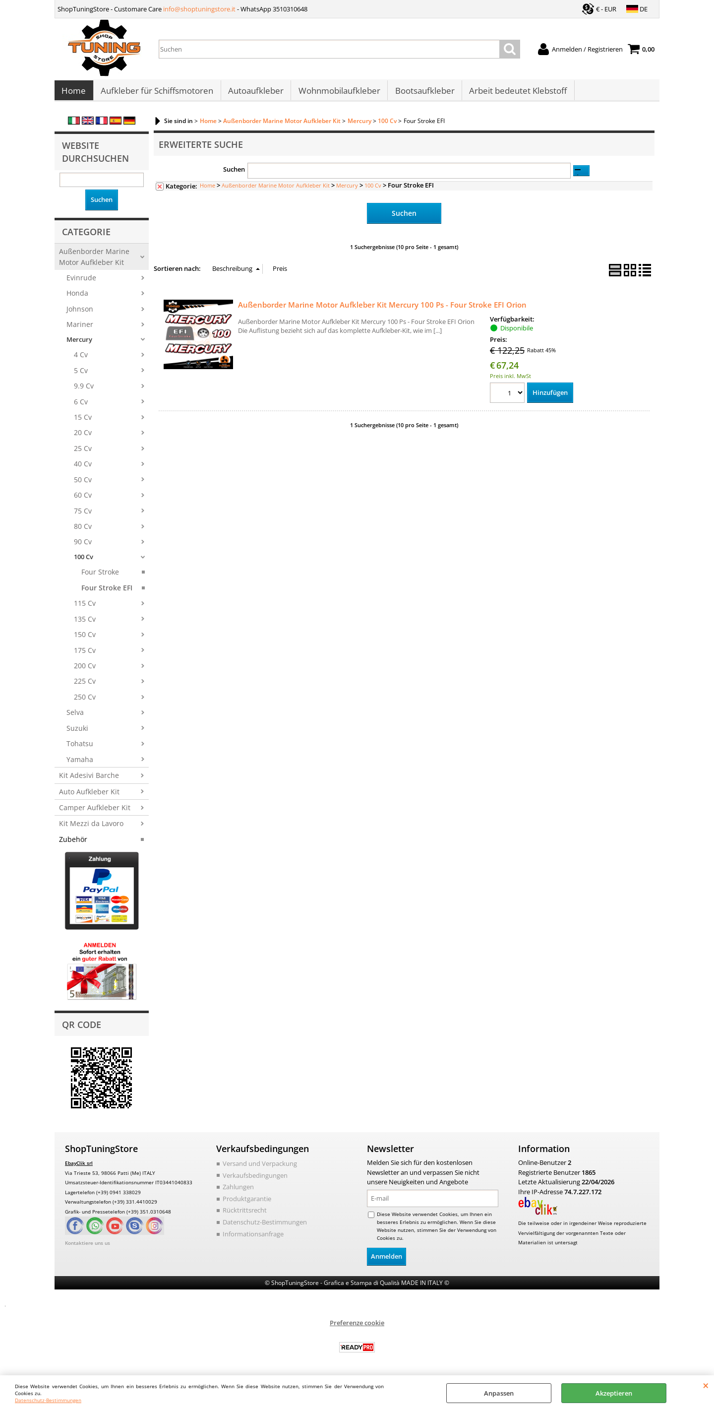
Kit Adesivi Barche (89, 780)
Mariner (79, 329)
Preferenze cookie (357, 1327)
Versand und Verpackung (260, 1168)
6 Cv (81, 406)
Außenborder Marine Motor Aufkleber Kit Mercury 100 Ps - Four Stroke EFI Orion (382, 309)
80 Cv (83, 531)
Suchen (234, 174)
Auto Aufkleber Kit (89, 796)
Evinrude (81, 282)
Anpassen (499, 1393)
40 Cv (83, 468)
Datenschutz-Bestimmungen (48, 1400)
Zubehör (73, 844)
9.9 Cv (84, 390)
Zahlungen (238, 1191)
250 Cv (85, 701)
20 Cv (83, 438)
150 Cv (85, 639)
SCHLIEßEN (706, 1385)
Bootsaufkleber (423, 93)
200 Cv (85, 670)
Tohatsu (79, 748)
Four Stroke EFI (106, 592)
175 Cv (85, 655)
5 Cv (81, 375)
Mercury (79, 344)
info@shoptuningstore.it (199, 8)
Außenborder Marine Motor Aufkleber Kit (94, 261)
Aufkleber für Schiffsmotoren (156, 93)
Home (73, 93)
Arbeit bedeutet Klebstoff (516, 93)
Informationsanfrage (253, 1238)
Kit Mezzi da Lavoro (91, 829)
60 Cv (83, 500)
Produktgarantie (247, 1203)
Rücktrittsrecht (245, 1215)
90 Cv (83, 547)
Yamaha (79, 764)
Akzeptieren (613, 1393)
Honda (77, 298)
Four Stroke (100, 577)
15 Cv (83, 422)
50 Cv (83, 484)
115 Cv (85, 608)
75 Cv (83, 515)
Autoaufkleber (255, 93)
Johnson (79, 314)
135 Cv (85, 624)
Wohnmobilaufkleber (338, 93)
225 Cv (85, 686)
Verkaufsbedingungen (255, 1180)
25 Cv (83, 453)
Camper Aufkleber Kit (94, 812)
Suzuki (77, 733)
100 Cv (83, 561)
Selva (75, 717)
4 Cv (81, 359)
